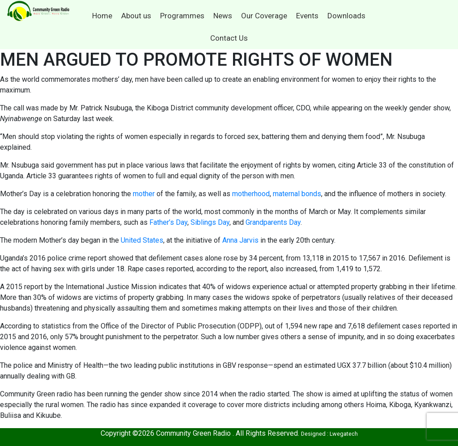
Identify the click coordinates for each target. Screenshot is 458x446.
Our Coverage (264, 15)
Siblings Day (210, 222)
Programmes (182, 15)
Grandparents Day (273, 222)
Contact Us (229, 38)
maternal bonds (297, 193)
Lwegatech (344, 433)
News (222, 15)
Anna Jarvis (240, 240)
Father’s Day (168, 222)
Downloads (346, 15)
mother (144, 193)
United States (142, 240)
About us (136, 15)
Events (307, 15)
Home (102, 15)
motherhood (251, 193)
